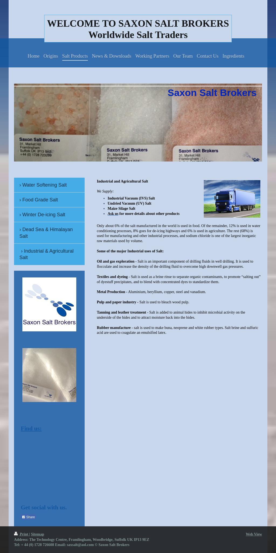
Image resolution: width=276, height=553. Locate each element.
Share (28, 517)
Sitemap (37, 534)
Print (21, 534)
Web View (254, 534)
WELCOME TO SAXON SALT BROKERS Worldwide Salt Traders (138, 29)
